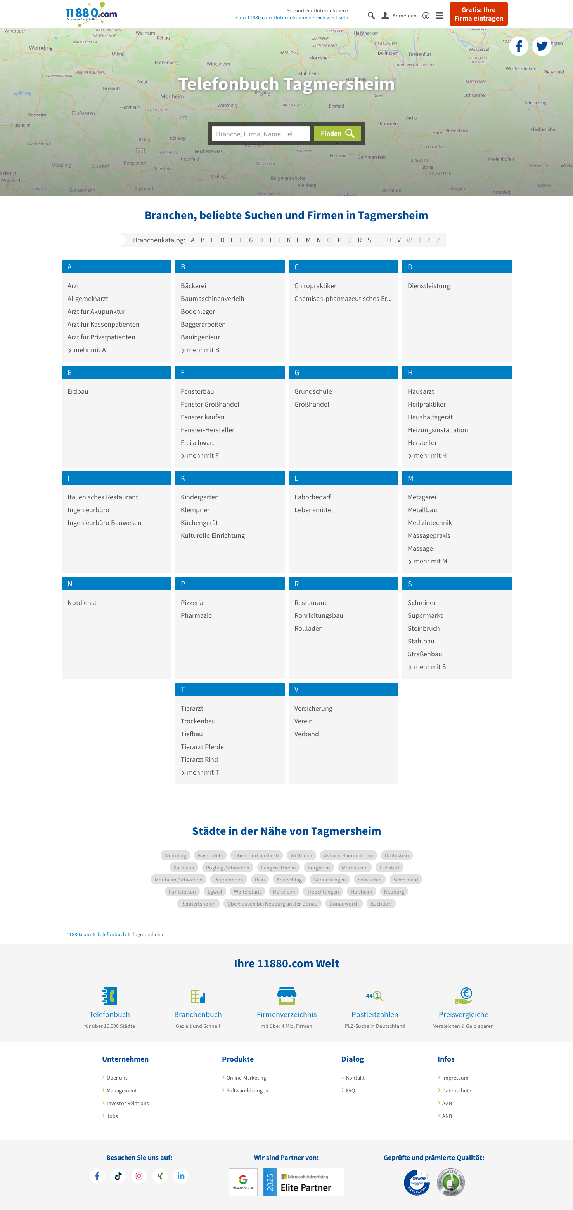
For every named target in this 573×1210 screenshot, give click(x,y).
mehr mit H (427, 455)
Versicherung (313, 708)
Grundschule (313, 391)
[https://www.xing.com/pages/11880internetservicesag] (160, 1177)
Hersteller (422, 442)
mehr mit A (87, 349)
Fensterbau (197, 391)
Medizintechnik (430, 522)
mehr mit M (427, 560)
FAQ (350, 1090)
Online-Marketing (246, 1077)
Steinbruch (424, 628)
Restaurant (310, 602)
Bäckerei (193, 285)
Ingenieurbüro (88, 509)
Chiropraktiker (315, 285)
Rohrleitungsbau (318, 615)
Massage (420, 548)
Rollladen (308, 628)
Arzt (73, 285)
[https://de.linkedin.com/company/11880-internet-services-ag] (181, 1177)
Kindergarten (200, 496)
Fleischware (198, 442)
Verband (306, 733)
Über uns (117, 1077)
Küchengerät (199, 522)
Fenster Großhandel (210, 404)
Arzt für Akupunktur (96, 311)
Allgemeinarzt (88, 298)
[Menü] (443, 15)
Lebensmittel (313, 509)
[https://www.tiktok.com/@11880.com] (118, 1177)
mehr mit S (427, 666)
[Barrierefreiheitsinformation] (429, 15)
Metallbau (422, 509)
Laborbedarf (312, 496)
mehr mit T (200, 772)
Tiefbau (192, 733)
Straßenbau (425, 653)
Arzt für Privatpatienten (101, 336)
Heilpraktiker (427, 404)
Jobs (112, 1116)
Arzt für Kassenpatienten (104, 324)
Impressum (455, 1077)
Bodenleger (198, 311)
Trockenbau (198, 720)
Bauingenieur (200, 336)
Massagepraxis (429, 535)
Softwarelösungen (247, 1090)
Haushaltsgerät (430, 416)
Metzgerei (422, 496)
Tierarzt (192, 708)
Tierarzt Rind (199, 759)
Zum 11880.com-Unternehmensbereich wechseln (291, 17)
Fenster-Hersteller (207, 429)
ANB (447, 1116)
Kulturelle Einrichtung (213, 535)
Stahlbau (421, 640)
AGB (447, 1103)
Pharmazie (196, 615)
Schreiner (422, 602)
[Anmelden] (401, 15)
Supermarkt (425, 615)
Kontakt (355, 1077)
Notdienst (82, 602)
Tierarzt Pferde (202, 746)
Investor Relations (128, 1103)
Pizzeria (192, 602)
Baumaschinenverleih (212, 298)
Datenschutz (456, 1090)
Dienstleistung (429, 285)
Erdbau (78, 391)
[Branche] (261, 133)
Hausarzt (421, 391)
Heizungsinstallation (438, 429)
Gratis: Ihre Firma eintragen (478, 14)
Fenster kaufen (203, 416)
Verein (303, 720)
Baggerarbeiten (203, 324)
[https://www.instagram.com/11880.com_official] (139, 1177)
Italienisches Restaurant (103, 496)
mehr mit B (200, 349)
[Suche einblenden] (374, 15)
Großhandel (311, 404)
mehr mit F (200, 455)
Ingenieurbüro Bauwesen (105, 522)
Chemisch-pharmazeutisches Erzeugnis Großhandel (343, 298)
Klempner (195, 509)
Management (122, 1090)
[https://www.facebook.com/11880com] (97, 1177)
